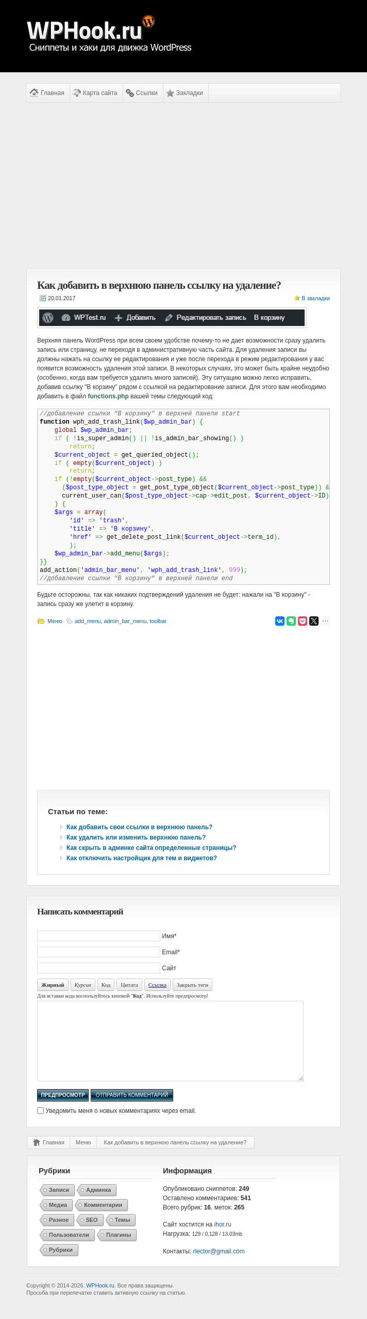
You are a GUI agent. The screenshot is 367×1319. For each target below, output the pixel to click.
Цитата (129, 985)
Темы (122, 1235)
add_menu (88, 621)
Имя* (169, 936)
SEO (91, 1235)
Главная (52, 93)
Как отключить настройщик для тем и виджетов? (141, 858)
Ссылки (147, 93)
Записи (59, 1205)
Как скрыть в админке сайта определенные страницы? (151, 847)
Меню (54, 621)
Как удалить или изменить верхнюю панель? (136, 837)
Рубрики (61, 1265)
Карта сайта (100, 93)
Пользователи (69, 1250)
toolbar (157, 621)
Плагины (118, 1250)
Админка (98, 1205)
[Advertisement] (183, 185)
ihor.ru (222, 1240)
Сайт (169, 968)
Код (106, 985)
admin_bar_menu (125, 621)
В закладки (316, 298)
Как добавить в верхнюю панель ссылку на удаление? (175, 1158)
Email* (171, 952)
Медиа (58, 1220)
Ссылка (157, 985)
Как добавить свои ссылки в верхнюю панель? (139, 827)
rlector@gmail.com (219, 1266)
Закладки (189, 93)
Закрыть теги (192, 985)
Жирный (52, 985)
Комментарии (103, 1220)
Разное (59, 1235)
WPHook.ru (100, 1301)
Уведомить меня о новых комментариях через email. (120, 1126)
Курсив (83, 985)
